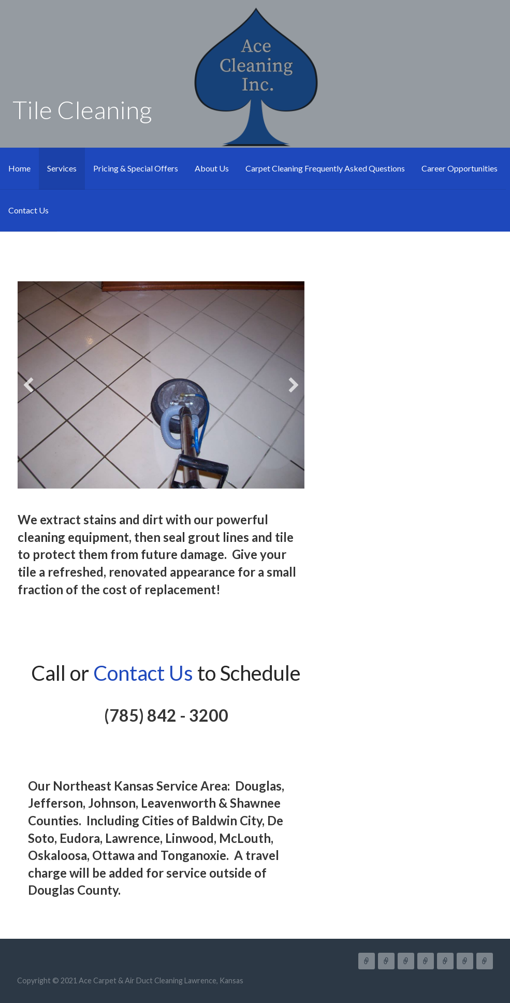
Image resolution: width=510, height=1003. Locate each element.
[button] (28, 385)
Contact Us (28, 210)
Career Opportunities (459, 168)
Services (62, 168)
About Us (212, 168)
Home (19, 168)
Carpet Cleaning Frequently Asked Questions (325, 168)
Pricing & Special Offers (135, 168)
